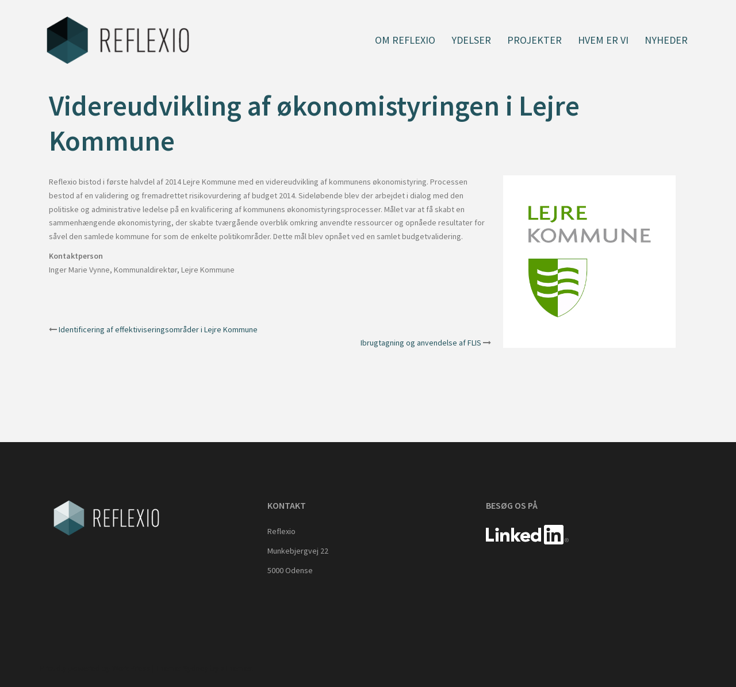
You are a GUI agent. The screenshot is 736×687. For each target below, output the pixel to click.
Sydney (196, 668)
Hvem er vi (603, 40)
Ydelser (471, 40)
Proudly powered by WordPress (95, 668)
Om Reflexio (405, 40)
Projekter (534, 40)
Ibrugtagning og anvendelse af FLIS (421, 342)
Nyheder (666, 40)
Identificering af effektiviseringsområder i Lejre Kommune (158, 329)
